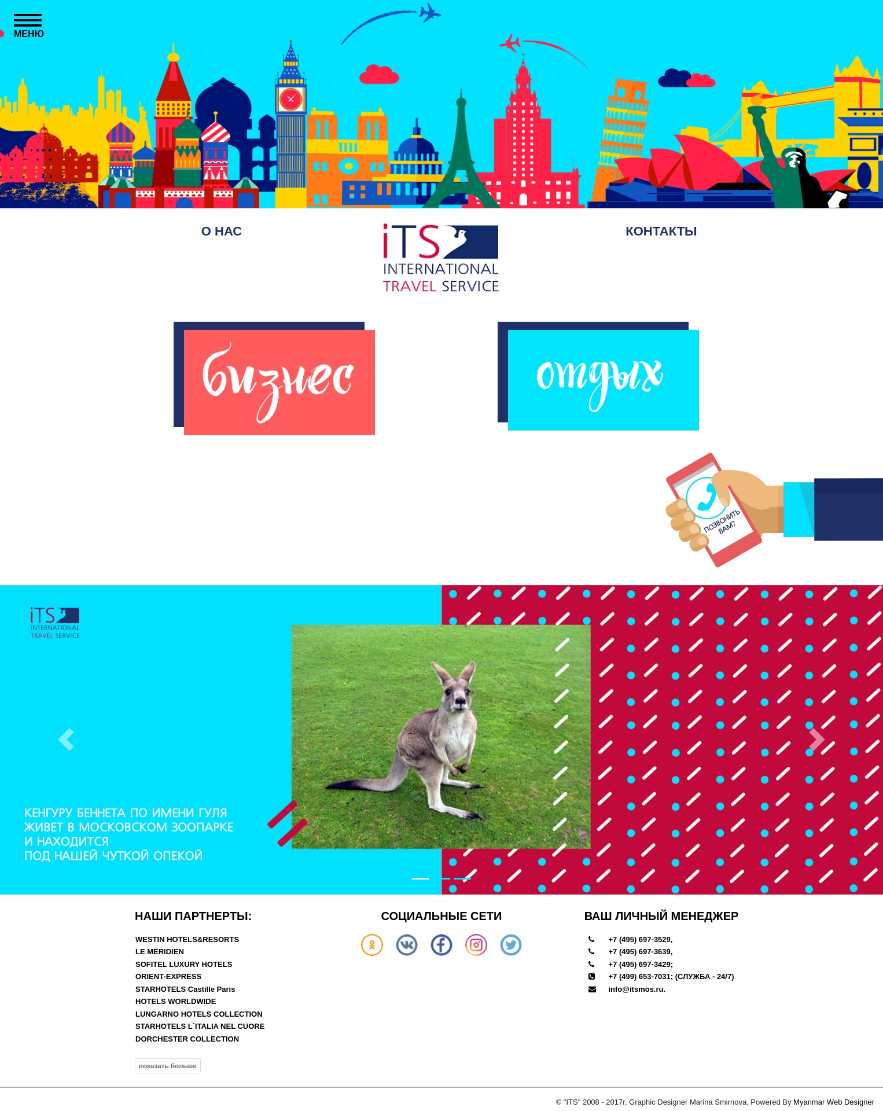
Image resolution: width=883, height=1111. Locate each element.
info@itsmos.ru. (636, 989)
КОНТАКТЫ (661, 231)
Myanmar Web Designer (833, 1102)
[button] (66, 740)
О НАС (221, 231)
